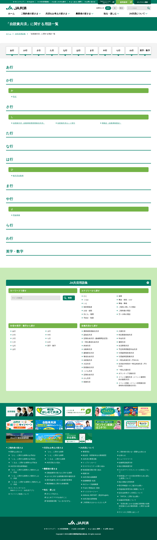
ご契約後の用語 (124, 311)
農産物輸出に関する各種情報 (57, 484)
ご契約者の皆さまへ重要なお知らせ (132, 452)
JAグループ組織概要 (90, 484)
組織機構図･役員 (89, 481)
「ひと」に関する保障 (54, 452)
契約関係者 (88, 307)
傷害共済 (122, 342)
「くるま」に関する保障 (55, 459)
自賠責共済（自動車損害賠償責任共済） (29, 123)
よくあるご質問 (76, 2)
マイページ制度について (19, 494)
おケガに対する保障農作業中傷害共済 (60, 476)
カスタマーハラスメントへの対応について (134, 471)
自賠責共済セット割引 (66, 123)
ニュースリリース (125, 459)
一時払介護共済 (124, 370)
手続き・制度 (89, 318)
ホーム (11, 13)
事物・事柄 (123, 303)
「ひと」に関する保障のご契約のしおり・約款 (24, 471)
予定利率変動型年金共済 (128, 349)
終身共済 (87, 346)
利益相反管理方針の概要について (131, 489)
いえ (85, 303)
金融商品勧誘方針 (125, 463)
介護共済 (122, 331)
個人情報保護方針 (125, 466)
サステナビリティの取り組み (94, 466)
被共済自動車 (18, 176)
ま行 (92, 50)
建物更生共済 (89, 353)
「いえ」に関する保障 (54, 455)
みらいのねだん (52, 494)
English (31, 2)
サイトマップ (19, 2)
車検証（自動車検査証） (111, 123)
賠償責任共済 (89, 367)
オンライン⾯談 (142, 2)
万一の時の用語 (124, 314)
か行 (25, 50)
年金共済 (122, 338)
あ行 (12, 50)
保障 (120, 296)
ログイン (105, 2)
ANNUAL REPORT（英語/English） (96, 495)
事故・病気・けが (125, 300)
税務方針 (86, 473)
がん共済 (87, 378)
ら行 (118, 50)
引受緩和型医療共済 (126, 356)
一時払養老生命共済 (91, 342)
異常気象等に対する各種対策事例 (59, 480)
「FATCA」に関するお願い (129, 496)
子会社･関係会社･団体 (91, 488)
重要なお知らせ (16, 452)
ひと (85, 296)
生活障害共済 (124, 346)
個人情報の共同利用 (126, 482)
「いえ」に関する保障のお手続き (23, 459)
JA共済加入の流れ (53, 463)
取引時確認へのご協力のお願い (131, 485)
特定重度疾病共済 (125, 335)
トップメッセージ (89, 463)
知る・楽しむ (49, 490)
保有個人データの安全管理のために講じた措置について (134, 477)
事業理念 (86, 452)
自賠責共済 (88, 360)
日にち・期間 (89, 314)
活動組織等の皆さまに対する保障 (59, 473)
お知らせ (122, 455)
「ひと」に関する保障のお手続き (23, 455)
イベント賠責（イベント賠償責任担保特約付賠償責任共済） (132, 384)
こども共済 (88, 371)
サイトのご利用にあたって (129, 512)
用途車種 (16, 215)
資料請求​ (124, 2)
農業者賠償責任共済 (91, 331)
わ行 (132, 50)
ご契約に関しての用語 (127, 307)
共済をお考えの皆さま (53, 448)
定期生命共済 (89, 375)
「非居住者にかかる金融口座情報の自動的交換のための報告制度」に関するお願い (134, 506)
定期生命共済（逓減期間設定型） (96, 338)
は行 (78, 50)
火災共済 (87, 364)
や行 (105, 50)
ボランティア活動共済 (127, 373)
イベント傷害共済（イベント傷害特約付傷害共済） (132, 378)
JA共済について (87, 448)
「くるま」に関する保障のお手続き (23, 463)
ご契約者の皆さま (15, 448)
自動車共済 (88, 349)
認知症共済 (88, 335)
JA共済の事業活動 (89, 459)
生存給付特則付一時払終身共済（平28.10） (133, 365)
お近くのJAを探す (59, 2)
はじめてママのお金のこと (56, 497)
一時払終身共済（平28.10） (129, 360)
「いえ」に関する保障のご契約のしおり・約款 (24, 477)
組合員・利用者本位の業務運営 (94, 455)
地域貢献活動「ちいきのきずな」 (59, 501)
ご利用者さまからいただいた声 (94, 502)
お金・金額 (88, 311)
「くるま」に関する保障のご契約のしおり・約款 (25, 483)
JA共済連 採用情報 (90, 499)
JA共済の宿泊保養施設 (18, 466)
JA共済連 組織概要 (90, 477)
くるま (86, 300)
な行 (65, 50)
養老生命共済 (89, 356)
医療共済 (87, 382)
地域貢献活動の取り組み (92, 470)
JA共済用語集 (44, 2)
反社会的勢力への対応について (131, 493)
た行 (52, 50)
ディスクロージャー (90, 492)
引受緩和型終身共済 (126, 353)
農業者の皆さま (50, 469)
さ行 (39, 50)
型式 (14, 97)
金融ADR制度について (127, 500)
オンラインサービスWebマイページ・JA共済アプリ (22, 489)
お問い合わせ (90, 2)
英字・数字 (145, 50)
